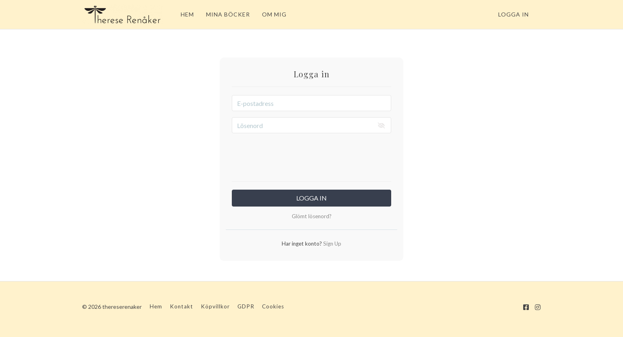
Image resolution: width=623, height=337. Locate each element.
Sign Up (331, 243)
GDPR (245, 306)
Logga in (513, 14)
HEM (187, 14)
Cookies (273, 306)
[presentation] (311, 155)
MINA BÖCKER (228, 14)
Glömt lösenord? (312, 216)
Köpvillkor (215, 306)
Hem (156, 306)
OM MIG (274, 14)
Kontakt (181, 306)
